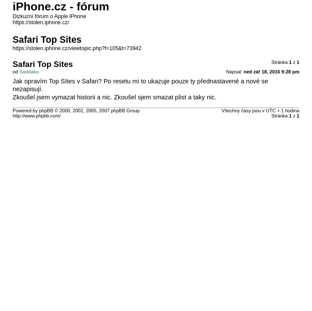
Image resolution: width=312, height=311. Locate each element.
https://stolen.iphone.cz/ (41, 22)
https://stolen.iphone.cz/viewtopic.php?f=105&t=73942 (77, 48)
